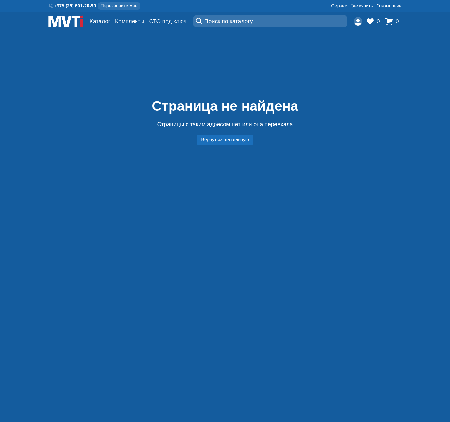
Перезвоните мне (118, 5)
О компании (389, 5)
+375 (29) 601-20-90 (75, 5)
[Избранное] (375, 21)
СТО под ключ (168, 21)
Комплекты (130, 21)
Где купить (361, 5)
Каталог (100, 21)
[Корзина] (393, 21)
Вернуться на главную (225, 139)
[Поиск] (270, 21)
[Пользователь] (358, 21)
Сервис (339, 5)
